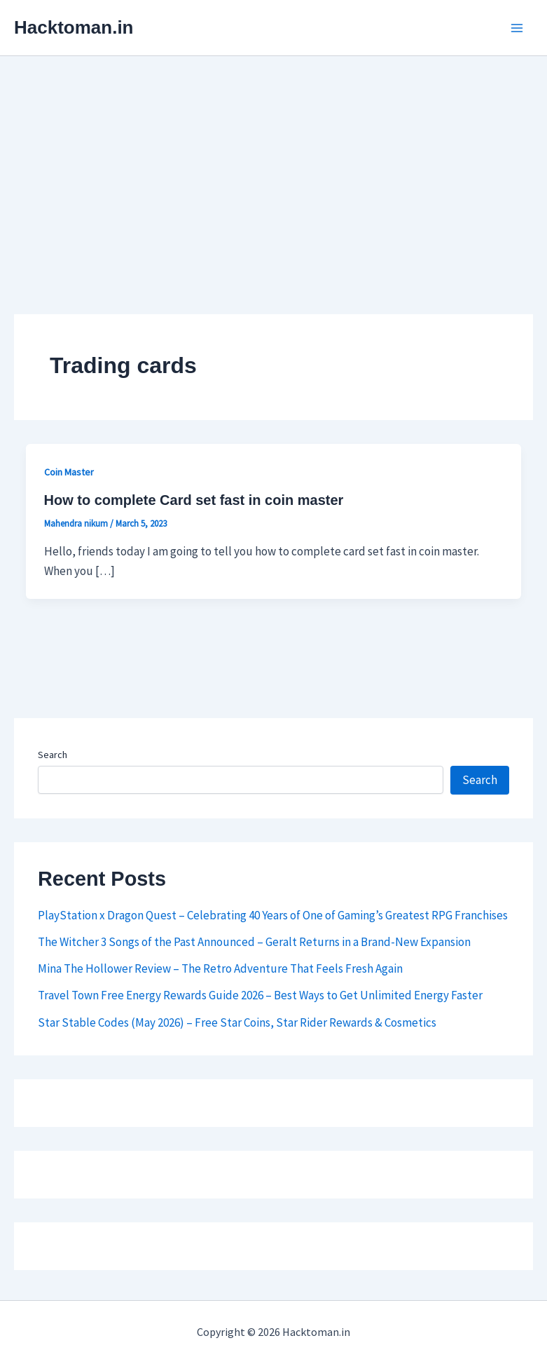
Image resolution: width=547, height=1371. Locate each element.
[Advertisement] (273, 161)
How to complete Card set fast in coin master (194, 500)
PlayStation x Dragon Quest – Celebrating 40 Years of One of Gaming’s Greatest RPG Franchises (273, 915)
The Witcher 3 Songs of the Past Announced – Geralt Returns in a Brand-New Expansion (254, 942)
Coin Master (69, 472)
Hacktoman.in (74, 27)
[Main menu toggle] (517, 28)
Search (52, 754)
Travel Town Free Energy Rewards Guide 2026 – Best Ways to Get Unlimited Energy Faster (260, 995)
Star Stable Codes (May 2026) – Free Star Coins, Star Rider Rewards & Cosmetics (237, 1022)
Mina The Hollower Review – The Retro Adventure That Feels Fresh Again (220, 968)
